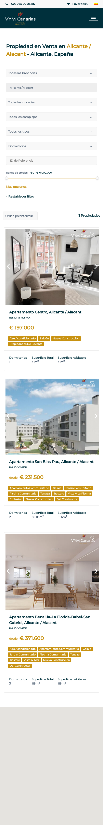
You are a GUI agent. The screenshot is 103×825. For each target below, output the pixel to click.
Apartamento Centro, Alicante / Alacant (45, 312)
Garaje (57, 488)
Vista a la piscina (79, 493)
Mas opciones (16, 187)
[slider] (6, 178)
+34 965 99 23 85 (19, 4)
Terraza (45, 493)
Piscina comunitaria (23, 493)
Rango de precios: (17, 173)
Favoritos (78, 4)
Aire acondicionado (23, 338)
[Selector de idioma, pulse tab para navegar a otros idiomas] (96, 4)
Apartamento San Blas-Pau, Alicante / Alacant (51, 462)
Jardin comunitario (78, 488)
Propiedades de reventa (26, 344)
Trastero (59, 493)
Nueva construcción (66, 338)
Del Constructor (66, 499)
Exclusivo (16, 499)
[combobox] (51, 73)
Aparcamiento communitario (29, 488)
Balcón (44, 338)
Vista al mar (31, 660)
